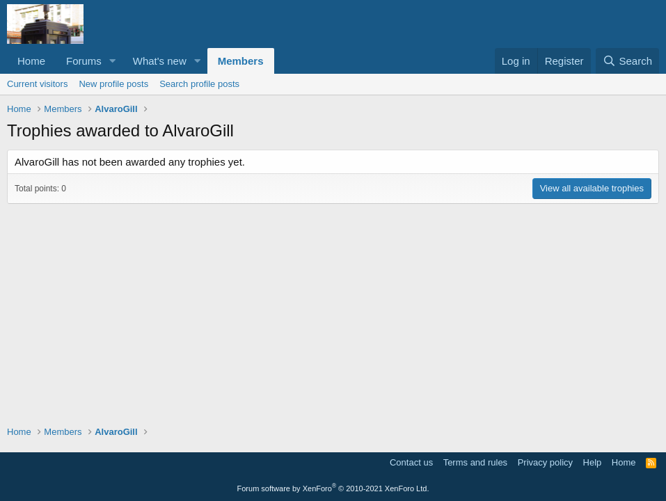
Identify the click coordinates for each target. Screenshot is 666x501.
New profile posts (113, 84)
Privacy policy (545, 462)
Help (592, 462)
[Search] (627, 61)
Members (241, 61)
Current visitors (37, 84)
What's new (160, 61)
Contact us (411, 462)
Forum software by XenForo (333, 488)
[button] (112, 61)
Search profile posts (199, 84)
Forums (84, 61)
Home (31, 61)
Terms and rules (475, 462)
